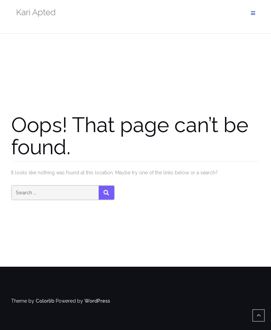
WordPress (97, 301)
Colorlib (45, 301)
